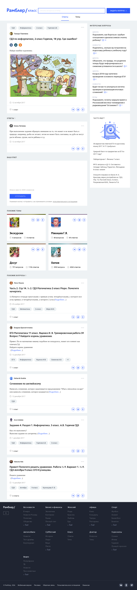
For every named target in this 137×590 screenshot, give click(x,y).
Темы (70, 540)
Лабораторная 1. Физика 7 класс (106, 159)
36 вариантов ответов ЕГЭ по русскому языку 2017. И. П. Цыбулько (109, 145)
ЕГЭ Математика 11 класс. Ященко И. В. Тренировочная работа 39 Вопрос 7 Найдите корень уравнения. (47, 335)
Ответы (71, 536)
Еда (69, 522)
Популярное (28, 561)
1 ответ (14, 109)
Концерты (94, 515)
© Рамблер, (7, 585)
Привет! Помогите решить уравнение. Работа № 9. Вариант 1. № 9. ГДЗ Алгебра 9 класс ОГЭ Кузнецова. (47, 468)
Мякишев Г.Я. (59, 233)
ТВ (24, 564)
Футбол (115, 511)
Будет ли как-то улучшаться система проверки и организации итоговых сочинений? (109, 89)
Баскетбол (116, 518)
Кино (92, 511)
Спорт (114, 507)
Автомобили (29, 532)
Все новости (29, 507)
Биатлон (115, 522)
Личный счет (50, 522)
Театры (93, 518)
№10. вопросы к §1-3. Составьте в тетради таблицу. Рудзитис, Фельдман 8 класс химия (109, 167)
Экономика (50, 511)
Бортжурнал (28, 543)
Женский (72, 507)
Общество (27, 522)
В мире (26, 511)
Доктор (93, 532)
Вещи (47, 543)
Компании (49, 515)
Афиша (93, 507)
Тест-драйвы (28, 540)
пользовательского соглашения (65, 202)
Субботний (50, 532)
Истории (49, 536)
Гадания (115, 543)
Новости (26, 536)
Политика (27, 518)
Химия (55, 263)
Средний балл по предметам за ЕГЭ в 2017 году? (108, 152)
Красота (71, 515)
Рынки (48, 518)
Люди (47, 540)
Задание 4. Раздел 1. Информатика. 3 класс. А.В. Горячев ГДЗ (44, 425)
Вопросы (93, 536)
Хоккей (115, 515)
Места (48, 546)
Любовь (71, 518)
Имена (114, 540)
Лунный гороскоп (119, 546)
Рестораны (94, 522)
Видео (26, 557)
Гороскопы (117, 532)
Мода (70, 511)
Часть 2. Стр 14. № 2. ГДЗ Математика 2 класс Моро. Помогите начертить (44, 290)
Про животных (29, 571)
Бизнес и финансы (53, 507)
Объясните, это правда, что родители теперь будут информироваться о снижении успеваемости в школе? (109, 63)
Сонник (115, 536)
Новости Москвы (30, 515)
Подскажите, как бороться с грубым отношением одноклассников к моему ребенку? (110, 37)
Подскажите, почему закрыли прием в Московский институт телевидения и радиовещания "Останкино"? (110, 102)
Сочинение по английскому (25, 384)
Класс (70, 532)
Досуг (13, 263)
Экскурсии (16, 233)
